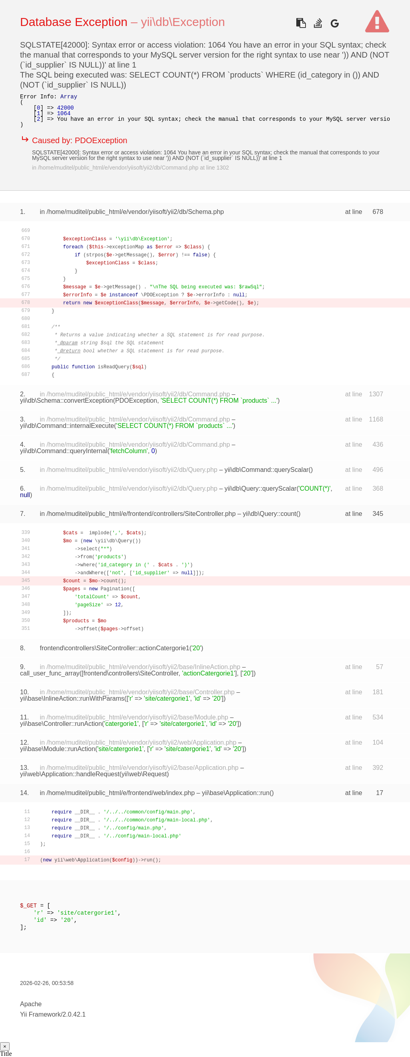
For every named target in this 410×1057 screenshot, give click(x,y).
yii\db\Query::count (269, 513)
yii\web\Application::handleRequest (69, 774)
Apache (31, 1004)
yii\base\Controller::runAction (61, 723)
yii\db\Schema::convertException (66, 400)
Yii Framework (40, 1014)
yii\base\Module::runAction (57, 748)
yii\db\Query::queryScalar (261, 488)
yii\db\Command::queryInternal (63, 451)
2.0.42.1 (74, 1014)
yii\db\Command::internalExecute (67, 425)
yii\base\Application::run (235, 792)
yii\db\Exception (183, 21)
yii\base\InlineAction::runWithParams (72, 698)
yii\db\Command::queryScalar (267, 469)
